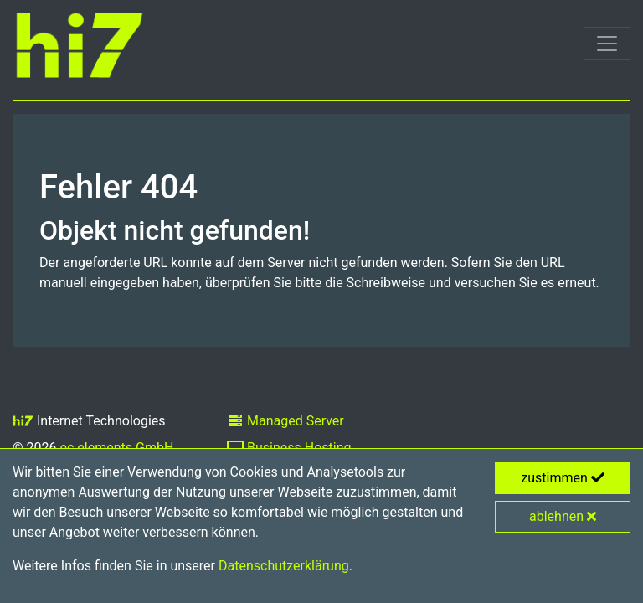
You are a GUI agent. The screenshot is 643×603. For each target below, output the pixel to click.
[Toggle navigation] (607, 43)
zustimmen (562, 478)
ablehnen (562, 516)
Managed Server (285, 421)
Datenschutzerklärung (284, 566)
